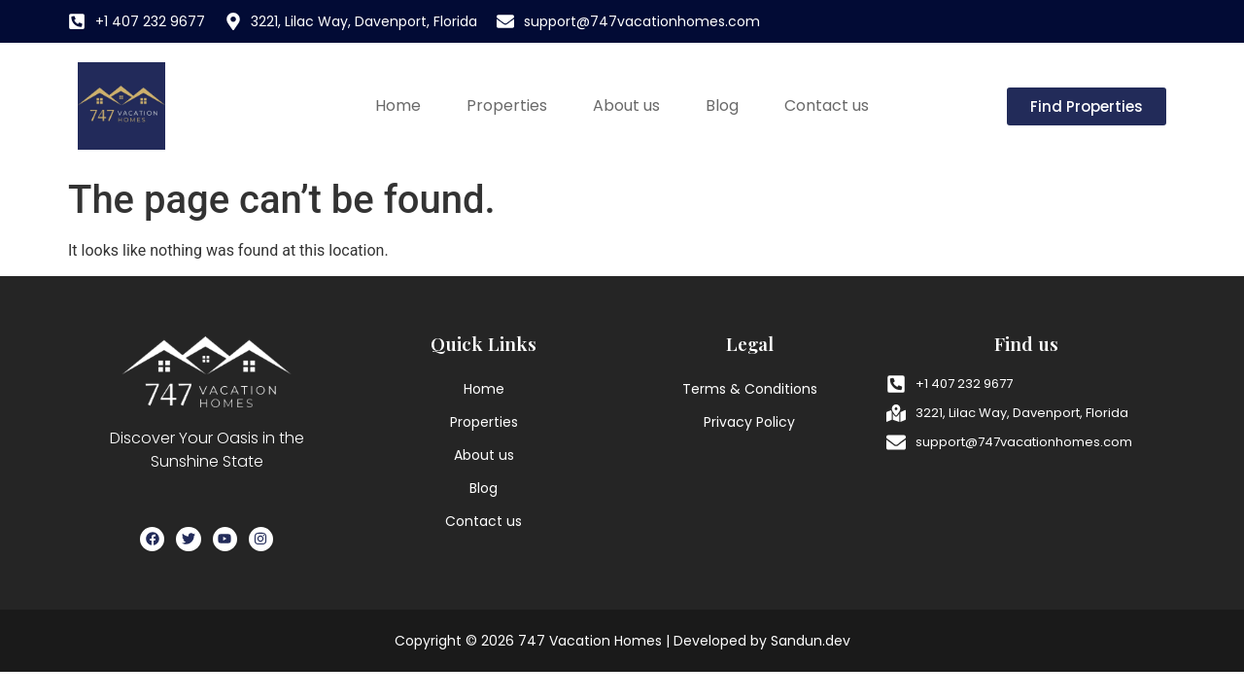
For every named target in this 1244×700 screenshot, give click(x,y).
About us (626, 105)
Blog (722, 105)
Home (398, 105)
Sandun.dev (810, 640)
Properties (506, 105)
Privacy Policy (749, 422)
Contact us (826, 105)
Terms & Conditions (749, 389)
